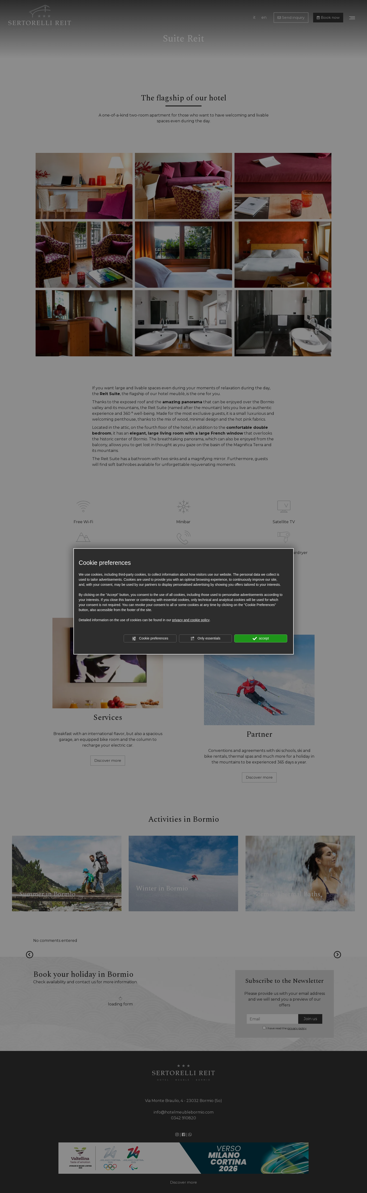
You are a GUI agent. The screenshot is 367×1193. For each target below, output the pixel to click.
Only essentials (205, 638)
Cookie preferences (150, 638)
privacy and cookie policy (191, 620)
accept (261, 638)
